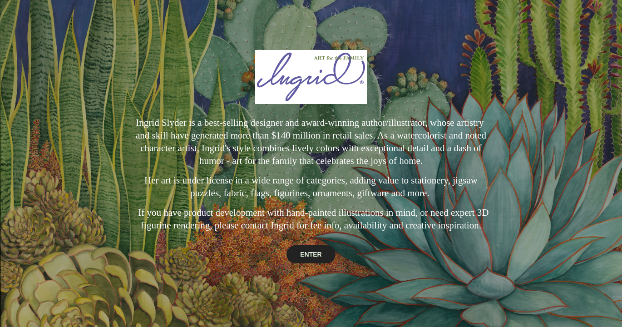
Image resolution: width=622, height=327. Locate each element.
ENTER (310, 254)
